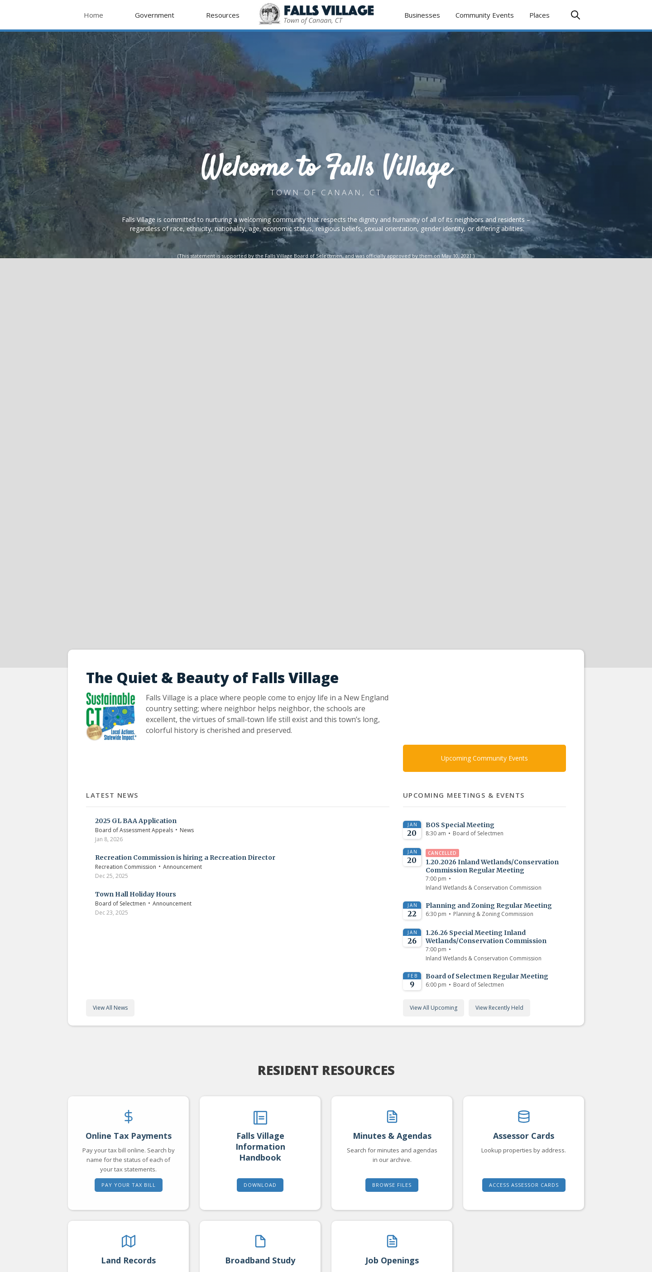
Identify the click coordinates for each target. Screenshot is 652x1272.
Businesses (422, 14)
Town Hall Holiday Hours (135, 894)
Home (93, 14)
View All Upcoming (433, 1008)
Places (539, 14)
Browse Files (392, 1184)
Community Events (484, 14)
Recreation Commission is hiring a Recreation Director (185, 857)
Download (260, 1184)
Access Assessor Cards (524, 1184)
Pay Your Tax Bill (128, 1184)
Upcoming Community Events (484, 758)
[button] (154, 14)
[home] (326, 14)
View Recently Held (499, 1008)
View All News (110, 1008)
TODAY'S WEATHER (484, 702)
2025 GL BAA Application (136, 821)
